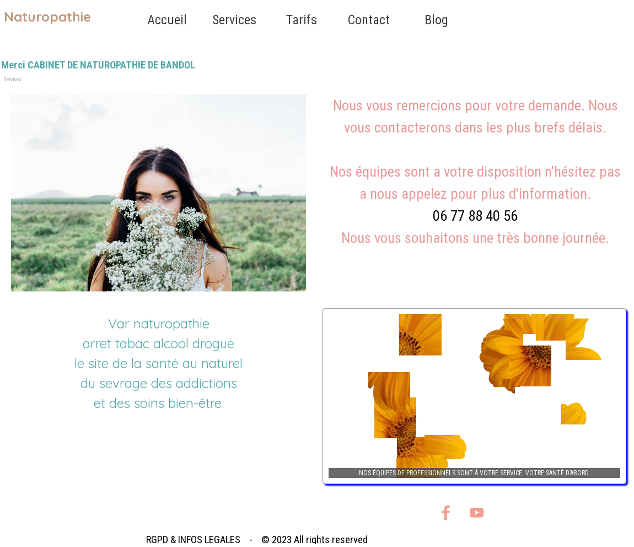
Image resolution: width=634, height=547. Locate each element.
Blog (436, 20)
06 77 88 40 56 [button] (475, 216)
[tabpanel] (475, 182)
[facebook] (445, 512)
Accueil (167, 20)
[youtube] (476, 512)
